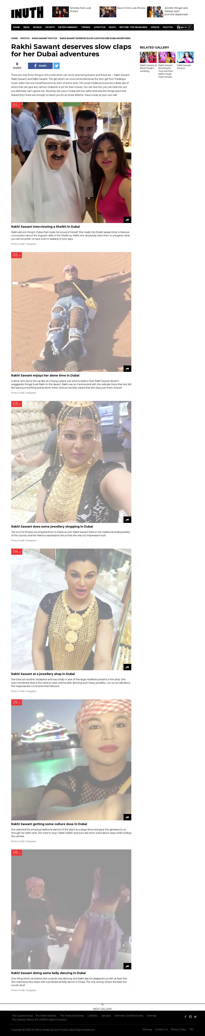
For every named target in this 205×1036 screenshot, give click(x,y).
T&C (191, 1029)
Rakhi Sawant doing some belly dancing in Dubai (48, 973)
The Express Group (22, 1015)
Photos (168, 27)
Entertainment (68, 27)
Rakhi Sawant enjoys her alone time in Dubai (45, 375)
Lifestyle (99, 27)
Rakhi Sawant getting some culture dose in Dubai (49, 824)
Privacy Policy (178, 1029)
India (26, 27)
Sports (50, 27)
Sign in (183, 27)
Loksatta (92, 1015)
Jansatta (106, 1015)
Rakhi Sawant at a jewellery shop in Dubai (43, 674)
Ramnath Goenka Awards (129, 1015)
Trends (85, 27)
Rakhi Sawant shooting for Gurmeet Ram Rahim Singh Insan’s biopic (165, 71)
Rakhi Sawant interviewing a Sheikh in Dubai (45, 226)
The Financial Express (72, 1015)
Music (112, 27)
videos (155, 27)
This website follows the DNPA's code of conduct (39, 1019)
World (37, 27)
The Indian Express (45, 1015)
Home (16, 27)
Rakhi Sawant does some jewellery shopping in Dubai (52, 526)
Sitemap (151, 1015)
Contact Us (161, 1029)
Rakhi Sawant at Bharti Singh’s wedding (148, 68)
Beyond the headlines (133, 27)
